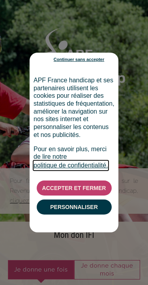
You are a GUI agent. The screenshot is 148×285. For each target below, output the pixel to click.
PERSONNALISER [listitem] (74, 207)
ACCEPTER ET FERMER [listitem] (74, 188)
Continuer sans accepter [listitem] (79, 59)
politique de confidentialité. (71, 165)
